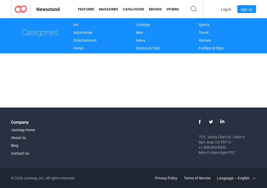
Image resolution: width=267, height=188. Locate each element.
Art (76, 24)
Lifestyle (143, 24)
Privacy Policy (166, 178)
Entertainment (85, 40)
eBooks (155, 9)
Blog (14, 145)
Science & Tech (148, 48)
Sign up (247, 9)
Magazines (108, 9)
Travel (203, 32)
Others (172, 9)
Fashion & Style (211, 48)
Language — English (236, 178)
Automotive (83, 32)
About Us (18, 137)
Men (139, 32)
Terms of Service (197, 178)
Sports (204, 24)
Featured (86, 9)
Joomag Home (23, 129)
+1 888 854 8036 (212, 147)
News (140, 40)
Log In (226, 9)
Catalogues (133, 9)
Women (205, 40)
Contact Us (20, 153)
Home (78, 48)
